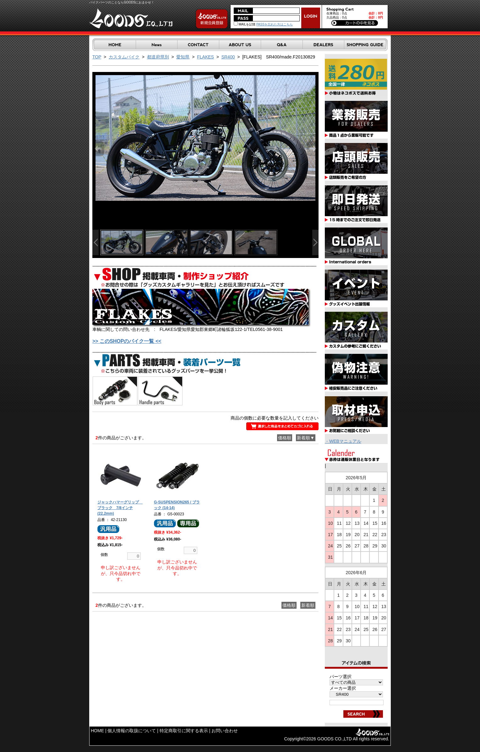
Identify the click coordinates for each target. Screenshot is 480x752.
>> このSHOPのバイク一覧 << (126, 341)
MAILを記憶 (244, 24)
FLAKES (205, 56)
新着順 (307, 605)
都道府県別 (158, 56)
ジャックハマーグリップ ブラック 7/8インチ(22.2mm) (120, 508)
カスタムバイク (124, 56)
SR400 (228, 56)
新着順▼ (305, 437)
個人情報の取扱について (131, 730)
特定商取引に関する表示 (184, 730)
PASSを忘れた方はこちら (274, 24)
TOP (96, 56)
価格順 (284, 437)
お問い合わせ (224, 730)
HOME (97, 730)
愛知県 (182, 56)
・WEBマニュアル (343, 441)
